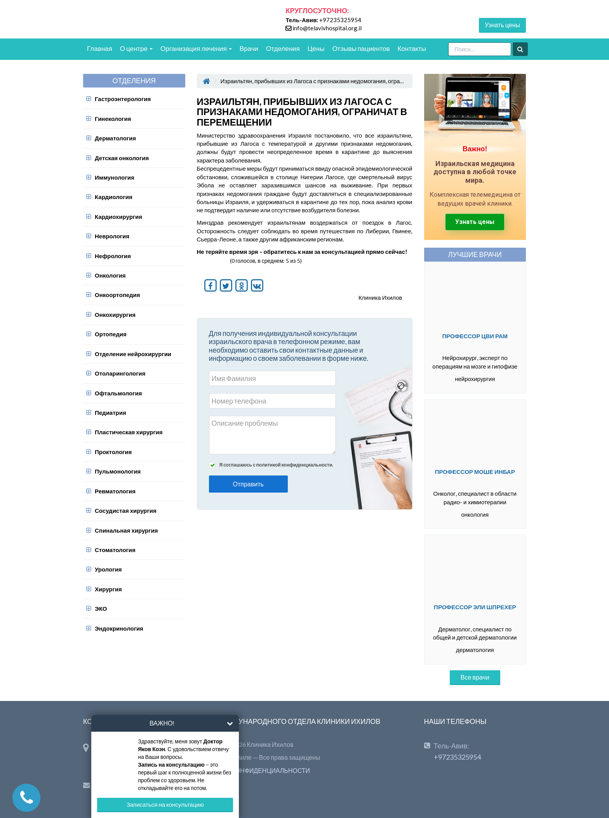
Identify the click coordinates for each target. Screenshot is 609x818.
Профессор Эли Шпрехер (475, 606)
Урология (108, 569)
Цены (316, 48)
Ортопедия (111, 333)
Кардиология (113, 196)
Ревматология (115, 491)
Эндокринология (119, 628)
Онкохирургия (115, 314)
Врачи (249, 48)
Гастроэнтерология (123, 98)
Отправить (248, 484)
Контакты (411, 48)
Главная (99, 48)
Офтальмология (118, 393)
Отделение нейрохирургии (133, 353)
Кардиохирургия (118, 216)
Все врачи (475, 677)
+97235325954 (340, 19)
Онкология (110, 275)
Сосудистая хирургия (126, 510)
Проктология (113, 451)
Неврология (112, 235)
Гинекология (113, 118)
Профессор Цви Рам (475, 335)
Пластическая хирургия (128, 431)
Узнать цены (502, 24)
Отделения (283, 48)
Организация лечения (196, 48)
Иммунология (114, 177)
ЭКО (101, 608)
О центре (136, 48)
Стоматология (115, 549)
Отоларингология (120, 373)
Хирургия (108, 589)
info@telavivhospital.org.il (327, 27)
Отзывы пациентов (361, 48)
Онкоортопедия (117, 294)
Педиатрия (110, 412)
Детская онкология (122, 157)
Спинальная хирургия (126, 530)
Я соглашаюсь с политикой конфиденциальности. (276, 465)
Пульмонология (118, 471)
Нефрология (113, 255)
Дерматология (115, 138)
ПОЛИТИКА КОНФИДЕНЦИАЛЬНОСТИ (253, 770)
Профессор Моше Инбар (475, 471)
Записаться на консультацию (165, 804)
